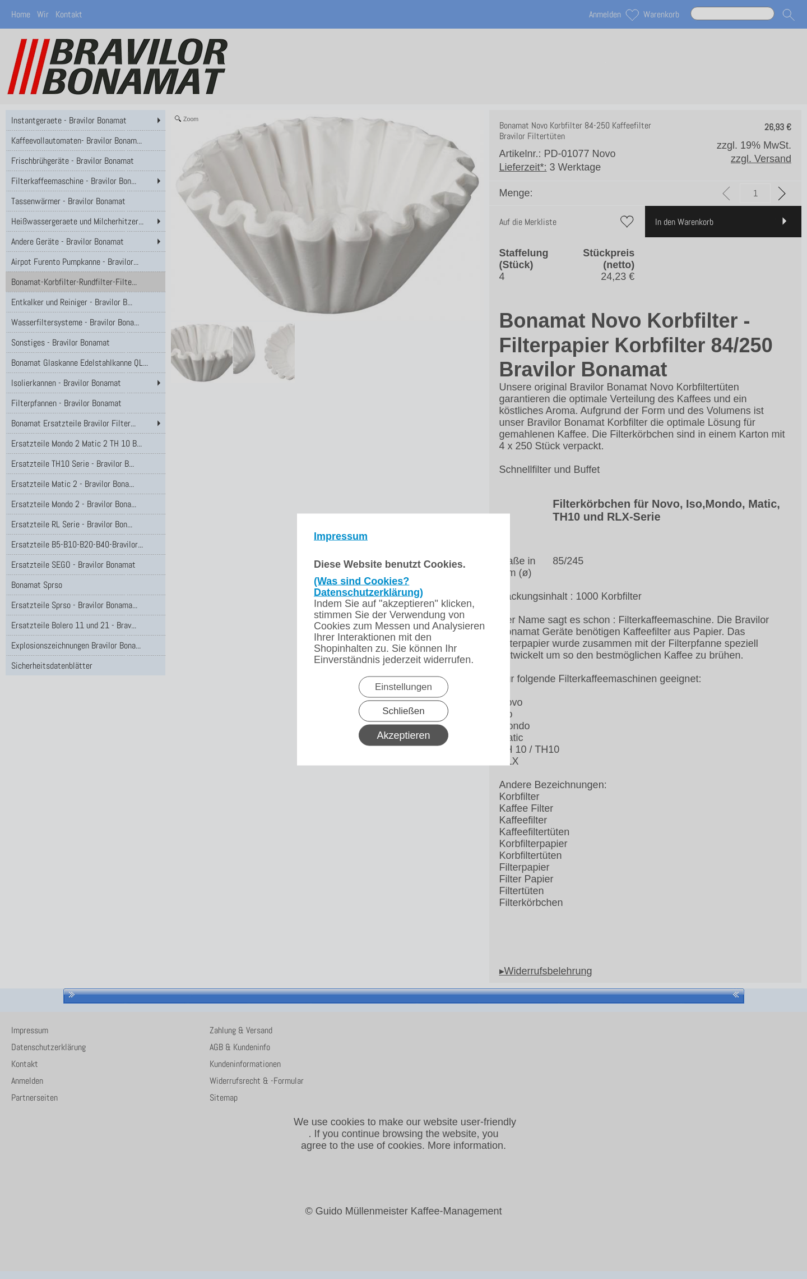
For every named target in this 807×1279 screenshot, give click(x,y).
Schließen (403, 711)
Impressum (341, 536)
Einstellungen (403, 687)
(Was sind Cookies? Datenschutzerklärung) (368, 587)
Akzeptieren (403, 735)
